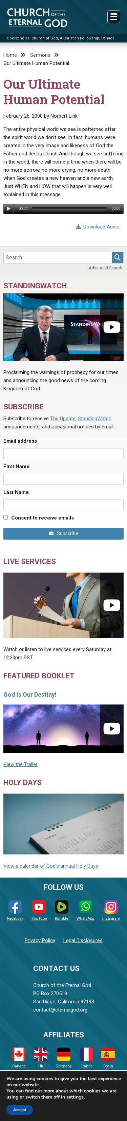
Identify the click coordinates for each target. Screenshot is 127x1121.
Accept (19, 1109)
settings (75, 1097)
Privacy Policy (40, 940)
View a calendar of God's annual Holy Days (50, 866)
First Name (16, 466)
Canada (19, 1058)
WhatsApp (85, 910)
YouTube (39, 910)
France (86, 1058)
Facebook (15, 910)
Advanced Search (105, 267)
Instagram (111, 910)
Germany (63, 1058)
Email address (20, 441)
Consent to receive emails (42, 518)
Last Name (16, 492)
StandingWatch (94, 418)
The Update (63, 418)
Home (10, 55)
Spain (108, 1058)
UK (40, 1058)
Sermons (40, 55)
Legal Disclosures (83, 940)
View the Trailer (20, 764)
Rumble (61, 910)
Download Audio (98, 227)
